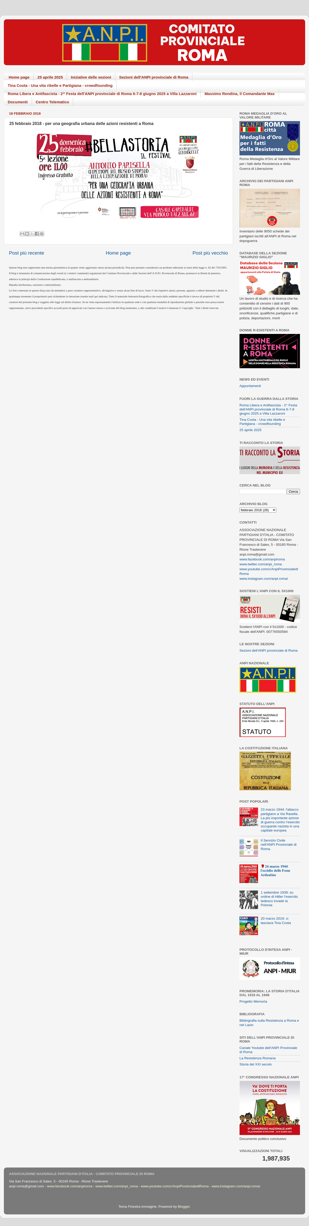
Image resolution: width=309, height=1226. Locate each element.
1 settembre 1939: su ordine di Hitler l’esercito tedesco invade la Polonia (279, 899)
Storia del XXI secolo (255, 1064)
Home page (19, 77)
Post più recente (26, 253)
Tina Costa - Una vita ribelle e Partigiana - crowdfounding (60, 85)
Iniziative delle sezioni (91, 77)
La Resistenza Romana (257, 1058)
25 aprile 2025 (50, 77)
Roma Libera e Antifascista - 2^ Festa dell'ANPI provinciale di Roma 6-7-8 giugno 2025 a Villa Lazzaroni (102, 93)
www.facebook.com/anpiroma (262, 559)
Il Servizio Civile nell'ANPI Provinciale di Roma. (278, 844)
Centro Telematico (52, 102)
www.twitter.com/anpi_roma (260, 564)
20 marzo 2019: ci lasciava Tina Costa (276, 921)
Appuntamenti (250, 386)
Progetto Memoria (253, 1001)
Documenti (18, 102)
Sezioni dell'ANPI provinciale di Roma (153, 77)
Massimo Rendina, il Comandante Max (239, 93)
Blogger (184, 1206)
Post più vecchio (210, 253)
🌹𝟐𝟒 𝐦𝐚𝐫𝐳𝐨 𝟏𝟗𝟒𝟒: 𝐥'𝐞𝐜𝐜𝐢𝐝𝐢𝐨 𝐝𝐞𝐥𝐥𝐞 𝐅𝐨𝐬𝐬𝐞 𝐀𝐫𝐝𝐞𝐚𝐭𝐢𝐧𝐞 (275, 870)
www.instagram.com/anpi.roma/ (263, 579)
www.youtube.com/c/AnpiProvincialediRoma (175, 1186)
